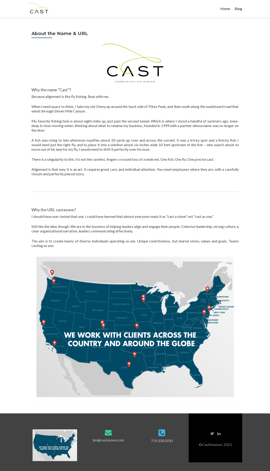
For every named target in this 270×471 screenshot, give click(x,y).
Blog (238, 8)
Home (225, 8)
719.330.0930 (162, 440)
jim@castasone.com (108, 440)
